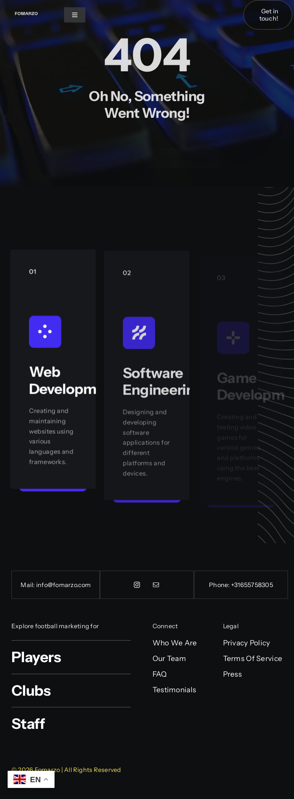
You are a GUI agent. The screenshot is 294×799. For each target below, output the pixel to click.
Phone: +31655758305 (241, 585)
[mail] (156, 585)
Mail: (28, 585)
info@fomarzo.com (63, 585)
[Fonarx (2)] (26, 11)
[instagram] (137, 585)
